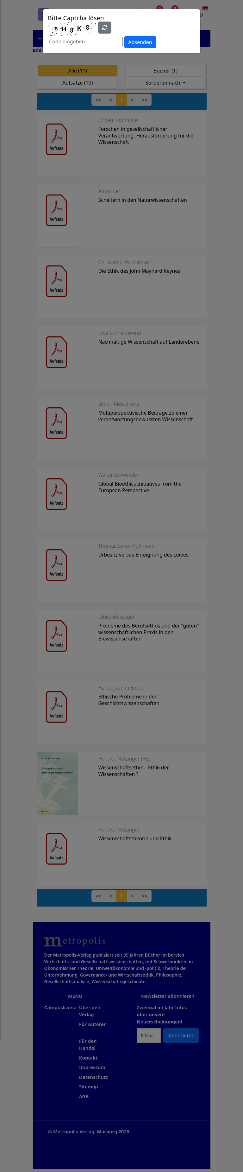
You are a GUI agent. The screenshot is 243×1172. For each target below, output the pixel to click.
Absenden (140, 42)
